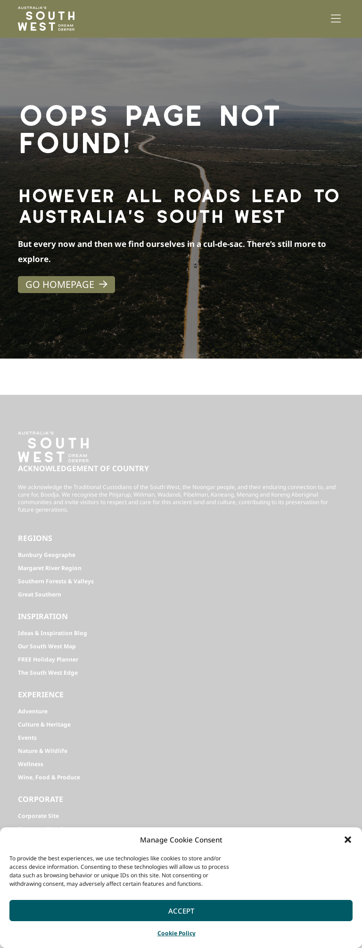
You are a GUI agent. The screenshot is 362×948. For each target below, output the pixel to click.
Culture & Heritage (44, 724)
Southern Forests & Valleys (56, 581)
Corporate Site (38, 816)
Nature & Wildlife (42, 751)
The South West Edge (48, 673)
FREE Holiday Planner (48, 659)
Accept (181, 910)
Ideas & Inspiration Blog (52, 633)
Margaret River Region (50, 568)
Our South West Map (47, 646)
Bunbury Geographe (46, 555)
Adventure (33, 711)
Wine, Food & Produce (49, 777)
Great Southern (39, 594)
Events (27, 738)
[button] (348, 839)
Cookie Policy (176, 933)
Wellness (30, 764)
